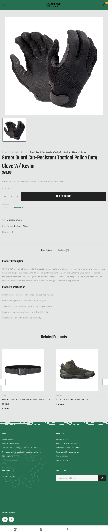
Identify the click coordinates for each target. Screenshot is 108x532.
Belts (4, 395)
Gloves (24, 152)
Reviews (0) (63, 251)
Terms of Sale (62, 460)
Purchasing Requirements (67, 452)
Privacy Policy (62, 439)
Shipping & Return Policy (67, 443)
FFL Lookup (7, 456)
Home (4, 152)
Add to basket (63, 196)
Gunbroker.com (8, 476)
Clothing (14, 152)
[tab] (46, 251)
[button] (104, 5)
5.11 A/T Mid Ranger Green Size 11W (72, 400)
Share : (5, 232)
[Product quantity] (11, 196)
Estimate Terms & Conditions (68, 448)
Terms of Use (62, 456)
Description (46, 251)
